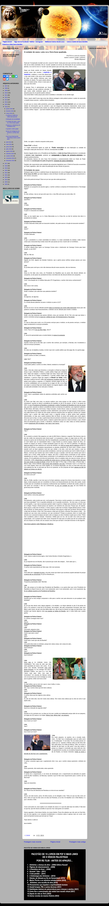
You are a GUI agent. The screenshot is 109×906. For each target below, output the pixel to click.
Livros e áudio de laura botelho (77, 42)
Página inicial (7, 42)
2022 (6, 175)
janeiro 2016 (9, 108)
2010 (6, 92)
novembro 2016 (10, 158)
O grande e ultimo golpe (12, 128)
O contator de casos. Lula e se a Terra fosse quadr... (13, 122)
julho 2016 (9, 149)
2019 (6, 168)
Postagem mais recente (32, 842)
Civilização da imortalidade (13, 119)
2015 (6, 104)
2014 (6, 102)
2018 (6, 165)
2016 (6, 106)
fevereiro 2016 (10, 111)
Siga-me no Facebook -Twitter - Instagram (28, 42)
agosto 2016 (9, 151)
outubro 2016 (9, 156)
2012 (6, 97)
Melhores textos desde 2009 (54, 42)
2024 (6, 179)
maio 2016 (9, 144)
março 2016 (9, 113)
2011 (6, 95)
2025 (6, 182)
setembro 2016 (10, 153)
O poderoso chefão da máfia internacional (11, 116)
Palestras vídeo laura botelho (12, 44)
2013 (6, 99)
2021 (6, 172)
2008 (6, 88)
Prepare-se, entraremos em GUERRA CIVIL (13, 125)
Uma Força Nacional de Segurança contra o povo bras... (13, 138)
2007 (6, 86)
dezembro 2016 (10, 160)
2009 (6, 90)
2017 (6, 163)
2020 (6, 170)
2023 (6, 177)
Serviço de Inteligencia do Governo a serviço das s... (12, 133)
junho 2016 (9, 146)
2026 (6, 184)
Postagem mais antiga (77, 842)
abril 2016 (9, 142)
